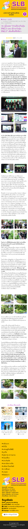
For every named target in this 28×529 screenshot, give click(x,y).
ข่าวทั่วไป (10, 19)
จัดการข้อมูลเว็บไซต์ (10, 515)
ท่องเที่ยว (6, 458)
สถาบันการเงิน (7, 463)
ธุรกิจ (4, 452)
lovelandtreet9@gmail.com (16, 507)
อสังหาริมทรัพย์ (8, 466)
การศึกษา (6, 469)
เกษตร (5, 472)
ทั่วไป (4, 446)
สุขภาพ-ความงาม (8, 455)
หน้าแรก (3, 19)
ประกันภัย (6, 460)
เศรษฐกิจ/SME (8, 449)
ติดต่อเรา (5, 475)
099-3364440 (15, 505)
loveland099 (12, 509)
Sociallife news (14, 511)
